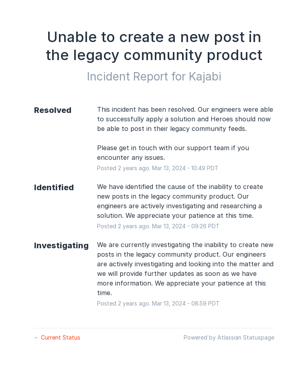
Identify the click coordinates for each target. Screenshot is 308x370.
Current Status (57, 337)
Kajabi (205, 76)
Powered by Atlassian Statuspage (229, 337)
